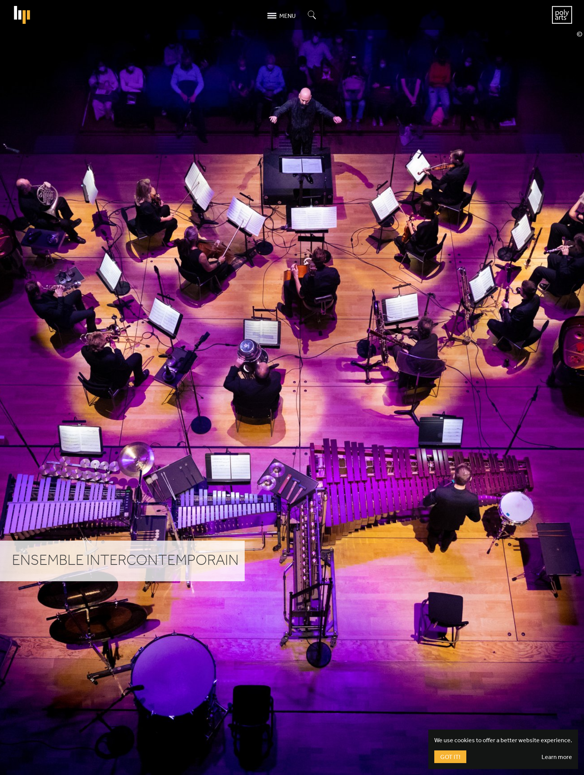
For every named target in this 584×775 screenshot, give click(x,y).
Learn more (557, 756)
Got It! (450, 756)
